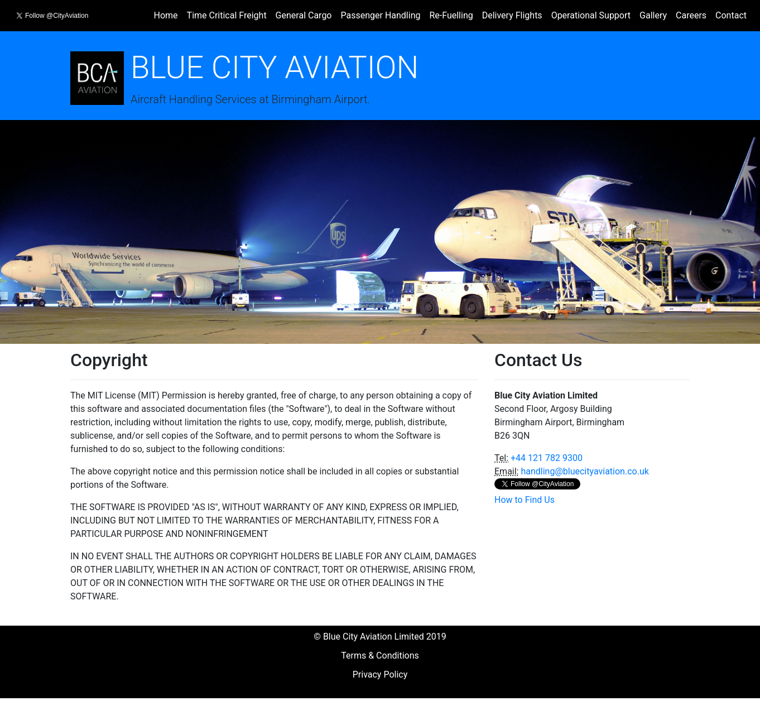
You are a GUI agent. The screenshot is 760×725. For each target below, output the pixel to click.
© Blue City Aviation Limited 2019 (380, 636)
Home (166, 15)
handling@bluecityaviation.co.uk (584, 471)
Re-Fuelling (451, 15)
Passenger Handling (380, 15)
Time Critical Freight (227, 15)
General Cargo (304, 15)
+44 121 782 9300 (547, 458)
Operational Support (591, 15)
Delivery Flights (512, 15)
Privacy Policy (380, 674)
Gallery (653, 15)
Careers (691, 15)
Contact (731, 15)
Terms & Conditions (380, 655)
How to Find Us (524, 499)
